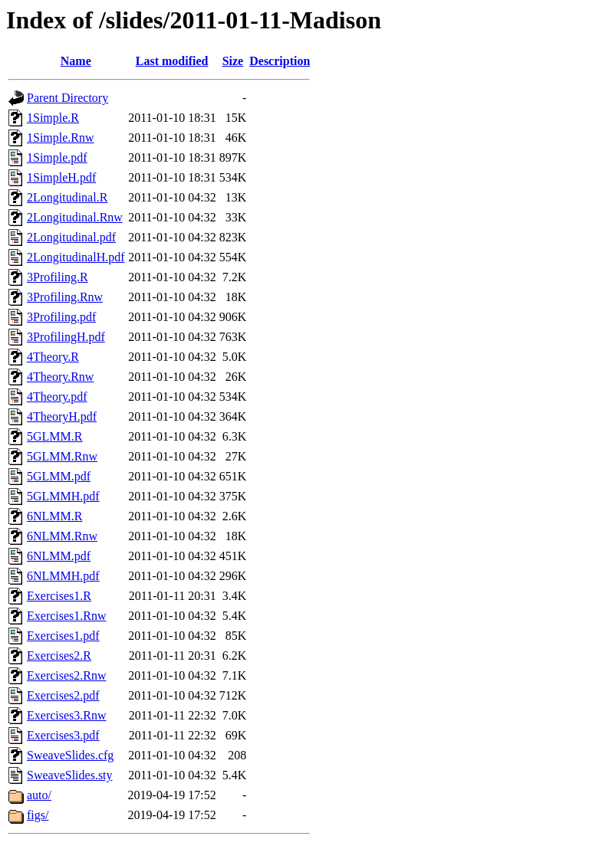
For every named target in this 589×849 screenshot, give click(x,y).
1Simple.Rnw (60, 137)
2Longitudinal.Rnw (75, 217)
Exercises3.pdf (63, 735)
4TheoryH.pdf (62, 416)
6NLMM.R (54, 516)
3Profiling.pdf (61, 316)
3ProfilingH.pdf (66, 336)
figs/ (37, 814)
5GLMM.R (54, 436)
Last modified (172, 60)
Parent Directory (67, 97)
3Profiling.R (57, 277)
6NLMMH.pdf (63, 575)
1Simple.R (53, 117)
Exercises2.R (59, 655)
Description (279, 60)
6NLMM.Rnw (62, 536)
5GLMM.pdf (58, 476)
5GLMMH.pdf (63, 496)
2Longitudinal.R (67, 197)
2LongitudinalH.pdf (76, 257)
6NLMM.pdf (58, 555)
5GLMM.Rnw (62, 456)
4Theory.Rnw (60, 376)
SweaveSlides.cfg (70, 755)
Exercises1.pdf (63, 635)
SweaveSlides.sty (70, 775)
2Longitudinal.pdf (71, 237)
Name (76, 60)
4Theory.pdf (57, 396)
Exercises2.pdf (63, 695)
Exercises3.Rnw (67, 715)
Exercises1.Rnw (67, 615)
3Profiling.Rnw (65, 296)
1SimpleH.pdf (61, 177)
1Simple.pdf (57, 157)
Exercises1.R (59, 595)
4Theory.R (53, 356)
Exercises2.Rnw (67, 675)
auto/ (39, 794)
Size (233, 60)
